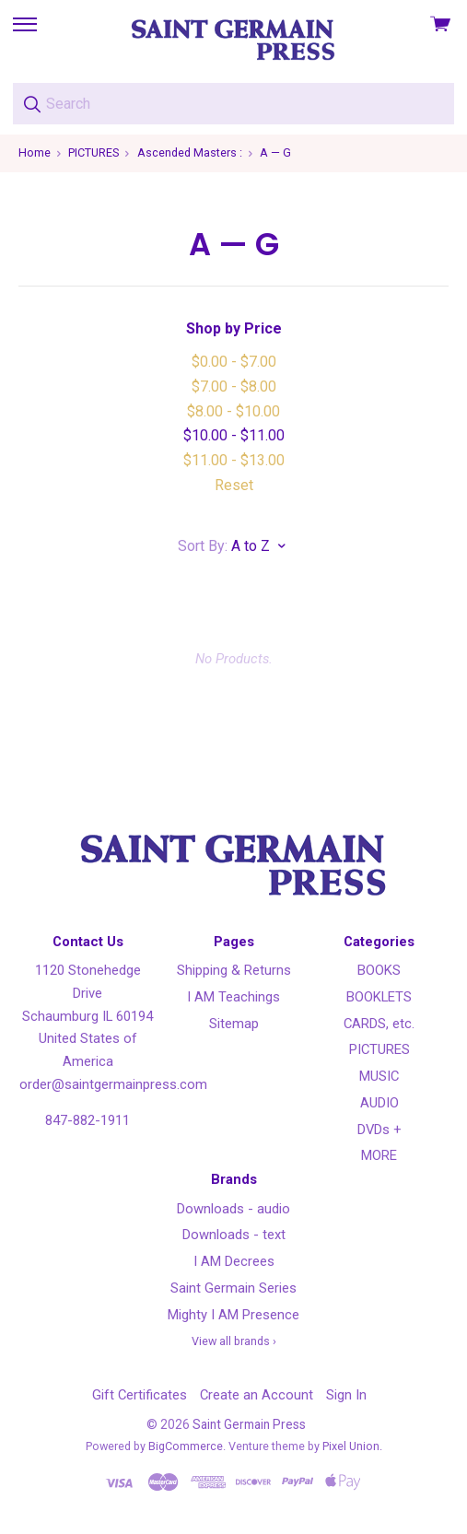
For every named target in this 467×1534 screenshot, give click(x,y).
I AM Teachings (233, 997)
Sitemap (234, 1023)
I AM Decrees (233, 1261)
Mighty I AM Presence (233, 1314)
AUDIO (379, 1103)
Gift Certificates (139, 1395)
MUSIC (379, 1076)
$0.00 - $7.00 (234, 361)
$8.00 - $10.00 (233, 411)
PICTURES (379, 1049)
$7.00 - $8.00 (234, 386)
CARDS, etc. (379, 1023)
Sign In (346, 1395)
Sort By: (203, 546)
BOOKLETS (379, 997)
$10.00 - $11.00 (234, 435)
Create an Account (256, 1395)
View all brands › (234, 1341)
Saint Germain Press (249, 1424)
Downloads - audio (233, 1208)
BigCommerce (185, 1446)
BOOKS (379, 970)
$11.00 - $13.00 (234, 460)
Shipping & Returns (234, 970)
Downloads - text (234, 1234)
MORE (379, 1155)
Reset (234, 485)
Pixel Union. (352, 1446)
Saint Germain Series (233, 1288)
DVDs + (379, 1129)
